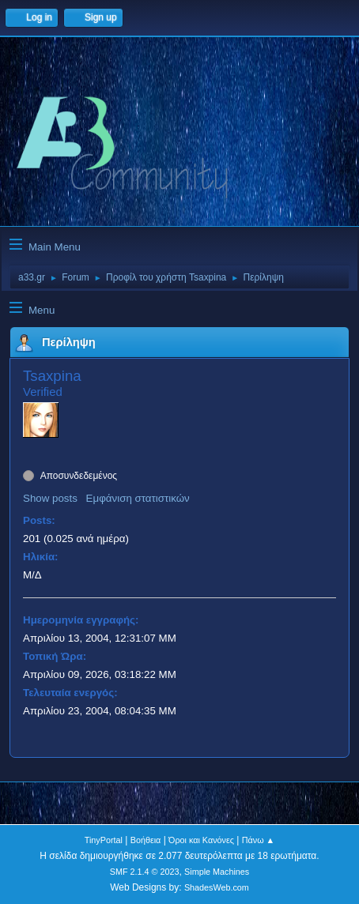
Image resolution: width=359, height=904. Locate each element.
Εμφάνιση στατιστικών (138, 498)
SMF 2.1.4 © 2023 (145, 871)
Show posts (50, 498)
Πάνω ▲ (258, 840)
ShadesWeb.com (216, 887)
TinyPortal (104, 840)
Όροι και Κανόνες (201, 840)
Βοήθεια (145, 840)
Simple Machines (216, 871)
